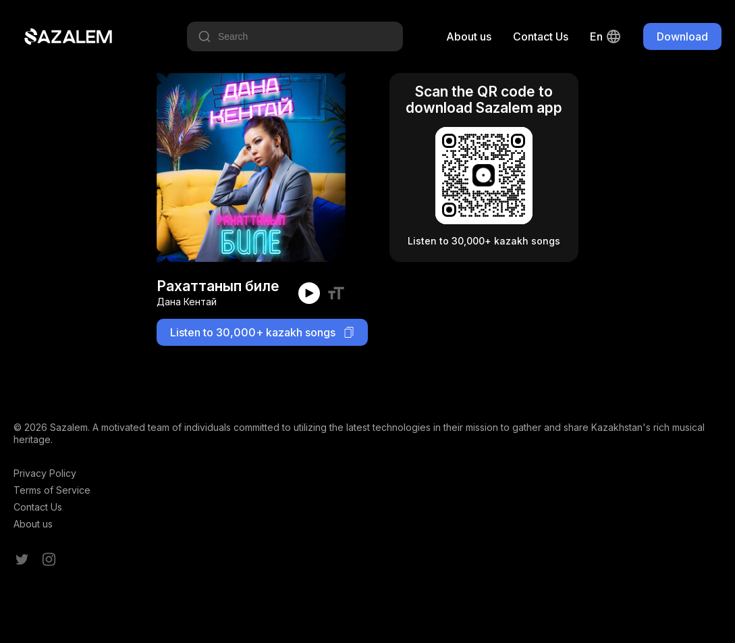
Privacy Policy (44, 473)
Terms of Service (51, 490)
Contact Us (540, 36)
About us (468, 36)
